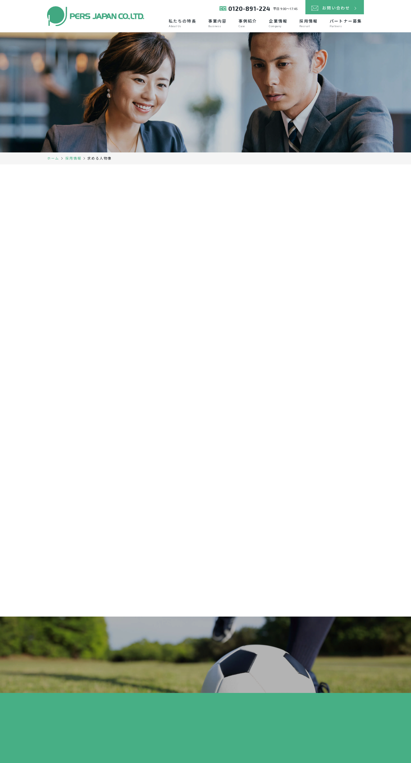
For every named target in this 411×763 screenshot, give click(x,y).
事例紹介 (248, 23)
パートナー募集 (346, 23)
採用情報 (308, 23)
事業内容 (217, 23)
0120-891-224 (249, 8)
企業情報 (278, 23)
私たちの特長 (182, 23)
